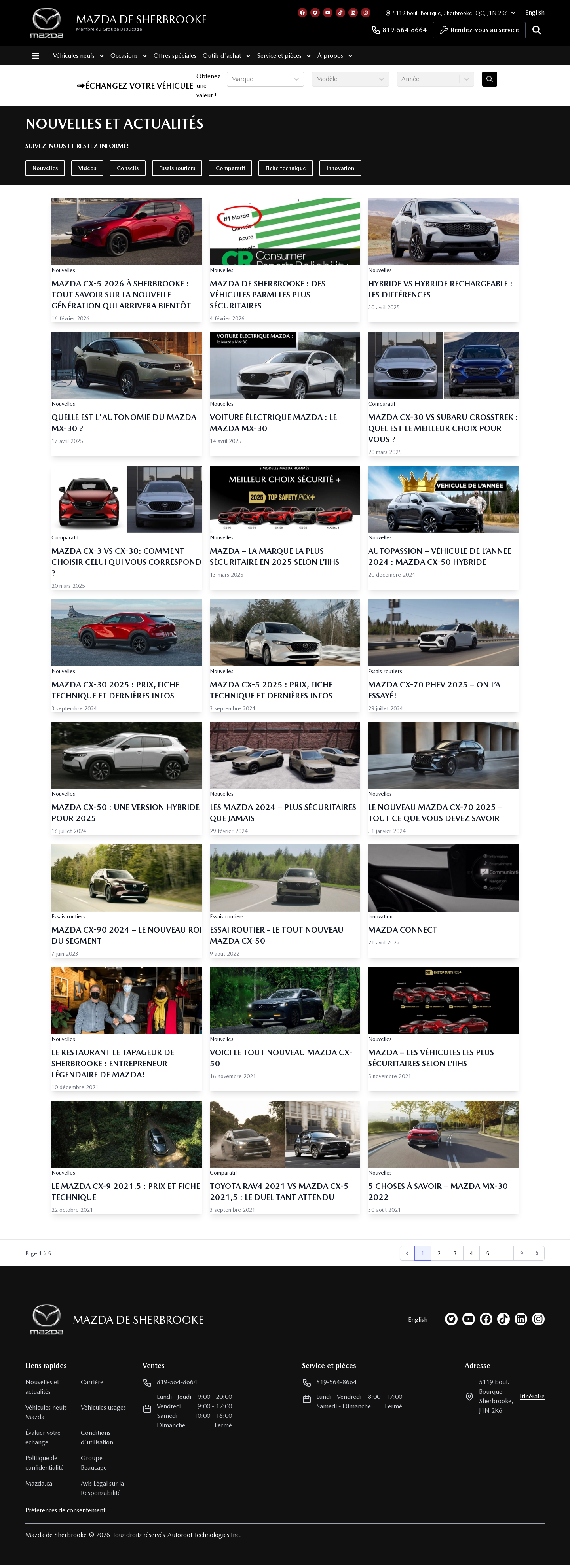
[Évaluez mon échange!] (489, 79)
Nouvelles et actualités (42, 1386)
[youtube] (468, 1319)
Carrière (92, 1382)
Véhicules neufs (76, 56)
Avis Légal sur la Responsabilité (102, 1488)
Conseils (128, 168)
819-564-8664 (399, 30)
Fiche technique (286, 168)
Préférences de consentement (65, 1510)
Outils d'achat (224, 56)
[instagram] (538, 1319)
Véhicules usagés (103, 1407)
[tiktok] (503, 1319)
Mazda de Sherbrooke (141, 19)
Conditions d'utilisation (97, 1437)
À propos (332, 56)
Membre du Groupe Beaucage (109, 29)
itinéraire (532, 1396)
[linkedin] (521, 1319)
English (535, 12)
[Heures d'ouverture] (449, 13)
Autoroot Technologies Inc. (204, 1535)
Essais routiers (177, 168)
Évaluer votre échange (43, 1437)
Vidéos (87, 168)
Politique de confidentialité (44, 1462)
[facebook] (486, 1319)
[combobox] (232, 79)
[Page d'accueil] (44, 1319)
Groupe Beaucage (94, 1462)
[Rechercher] (537, 30)
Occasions (126, 56)
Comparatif (230, 168)
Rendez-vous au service (479, 32)
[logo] (46, 23)
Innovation (340, 168)
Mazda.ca (38, 1483)
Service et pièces (282, 56)
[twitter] (451, 1319)
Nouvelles (45, 168)
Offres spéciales (172, 55)
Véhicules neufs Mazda (46, 1412)
